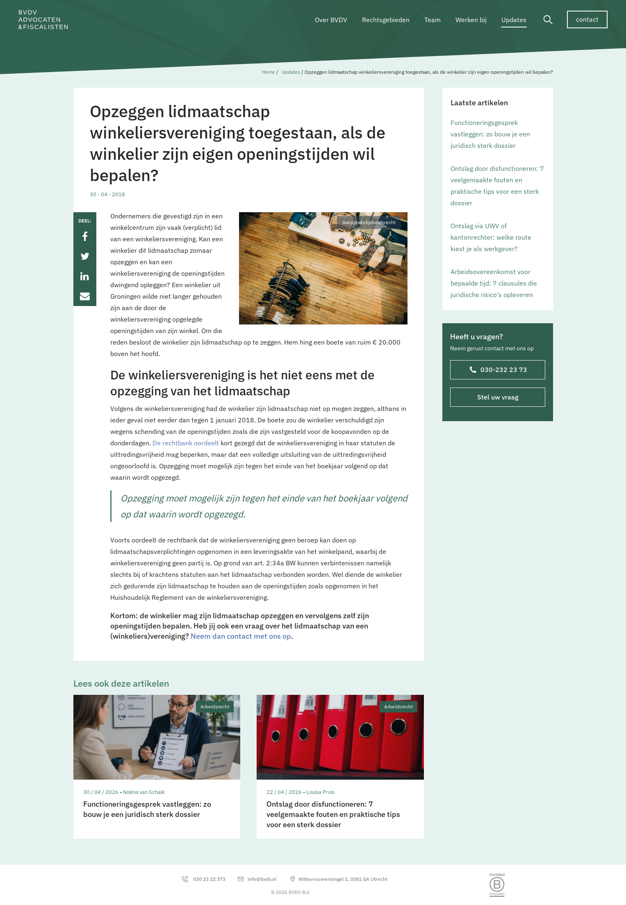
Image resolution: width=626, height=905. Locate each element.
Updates (513, 20)
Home (268, 72)
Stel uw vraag (497, 397)
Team (432, 20)
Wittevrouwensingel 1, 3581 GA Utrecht (342, 879)
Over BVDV (331, 20)
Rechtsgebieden (386, 20)
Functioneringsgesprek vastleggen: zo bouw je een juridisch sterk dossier (490, 134)
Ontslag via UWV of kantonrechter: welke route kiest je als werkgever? (491, 237)
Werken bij (471, 20)
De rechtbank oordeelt (186, 443)
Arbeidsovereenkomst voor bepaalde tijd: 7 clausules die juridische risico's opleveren (494, 283)
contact (587, 19)
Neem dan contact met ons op (241, 636)
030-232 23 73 (498, 370)
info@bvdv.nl (262, 879)
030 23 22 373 (209, 879)
